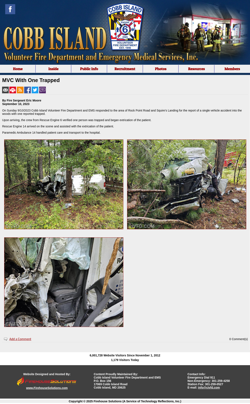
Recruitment (124, 69)
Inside (53, 69)
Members (232, 69)
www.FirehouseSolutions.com (47, 388)
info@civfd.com (209, 387)
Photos (160, 69)
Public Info (89, 69)
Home (17, 69)
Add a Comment (20, 339)
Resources (196, 69)
